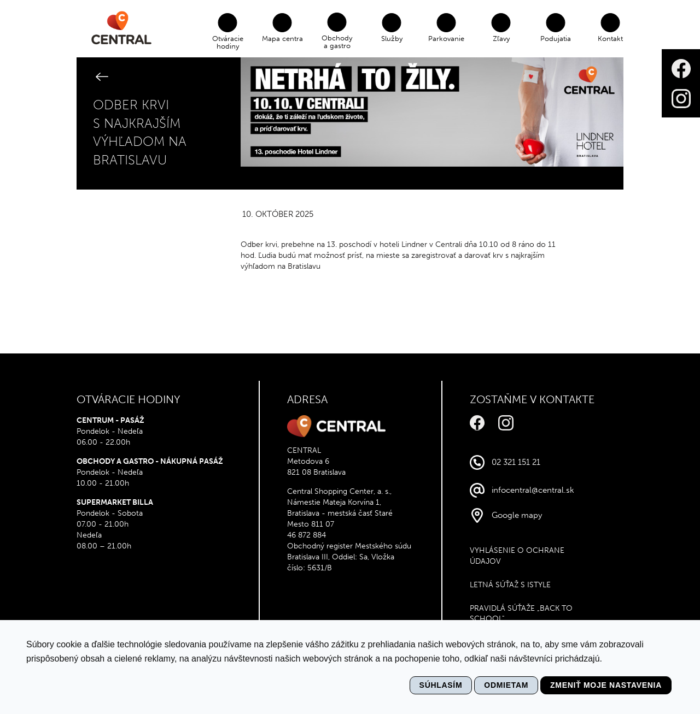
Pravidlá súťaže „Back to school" (521, 614)
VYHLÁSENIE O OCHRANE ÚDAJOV (517, 556)
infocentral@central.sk (533, 490)
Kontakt (611, 38)
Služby (392, 38)
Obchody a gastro (338, 42)
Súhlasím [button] (441, 685)
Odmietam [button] (506, 685)
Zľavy (501, 38)
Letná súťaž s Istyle (510, 584)
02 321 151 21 (516, 462)
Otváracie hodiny (228, 42)
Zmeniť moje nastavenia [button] (606, 685)
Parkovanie (447, 38)
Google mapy (517, 515)
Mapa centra (283, 38)
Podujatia (556, 38)
